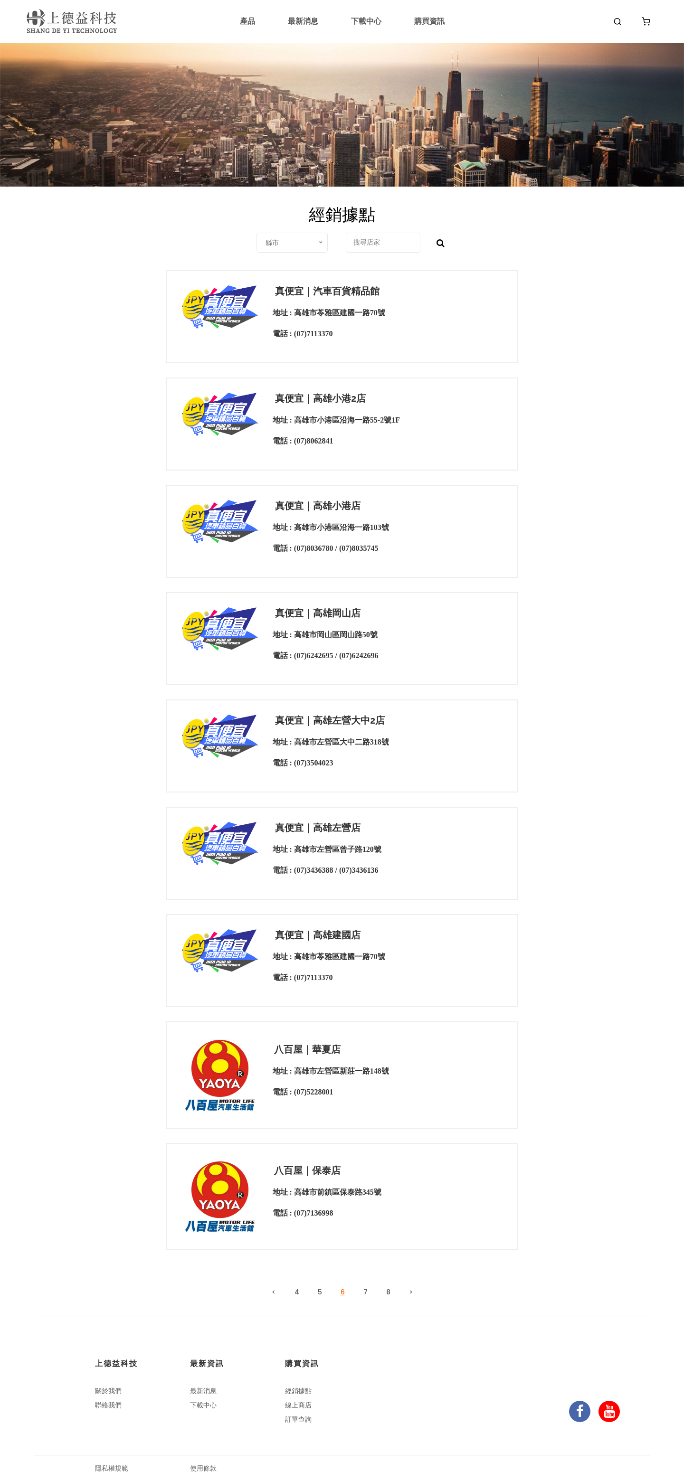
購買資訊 (429, 21)
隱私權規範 (111, 1468)
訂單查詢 (298, 1419)
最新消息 (303, 21)
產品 (247, 21)
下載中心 (366, 21)
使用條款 (203, 1468)
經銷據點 (298, 1391)
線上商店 (298, 1405)
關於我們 (108, 1391)
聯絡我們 (108, 1405)
